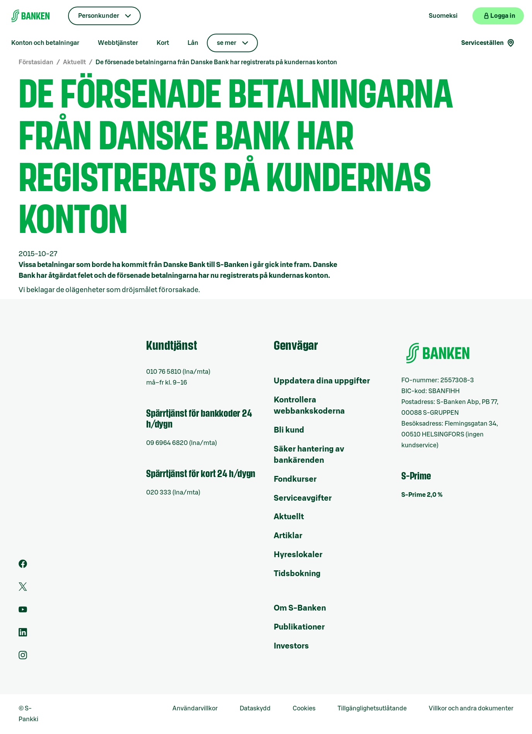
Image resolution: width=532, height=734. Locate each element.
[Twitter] (23, 589)
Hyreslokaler (298, 555)
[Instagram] (23, 657)
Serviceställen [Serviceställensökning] (488, 43)
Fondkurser (295, 479)
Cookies (304, 708)
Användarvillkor (195, 708)
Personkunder (98, 16)
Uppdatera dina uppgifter (322, 381)
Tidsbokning (297, 574)
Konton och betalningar (45, 43)
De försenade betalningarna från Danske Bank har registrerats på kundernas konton (216, 62)
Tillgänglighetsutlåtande (372, 708)
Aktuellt (74, 62)
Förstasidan (36, 62)
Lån (193, 43)
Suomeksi (443, 16)
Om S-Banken (300, 608)
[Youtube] (23, 612)
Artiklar (288, 536)
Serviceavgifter (303, 498)
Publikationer (299, 627)
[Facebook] (23, 566)
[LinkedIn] (23, 634)
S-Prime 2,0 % (422, 495)
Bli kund (289, 430)
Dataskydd (255, 708)
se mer (226, 43)
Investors (291, 646)
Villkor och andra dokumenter (471, 708)
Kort (163, 43)
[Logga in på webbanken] (498, 15)
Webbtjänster (118, 43)
